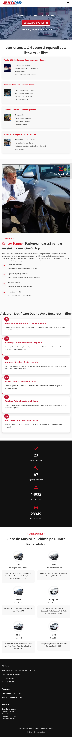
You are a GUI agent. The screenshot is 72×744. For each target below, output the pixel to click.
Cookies (29, 732)
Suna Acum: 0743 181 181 (36, 23)
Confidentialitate (39, 732)
